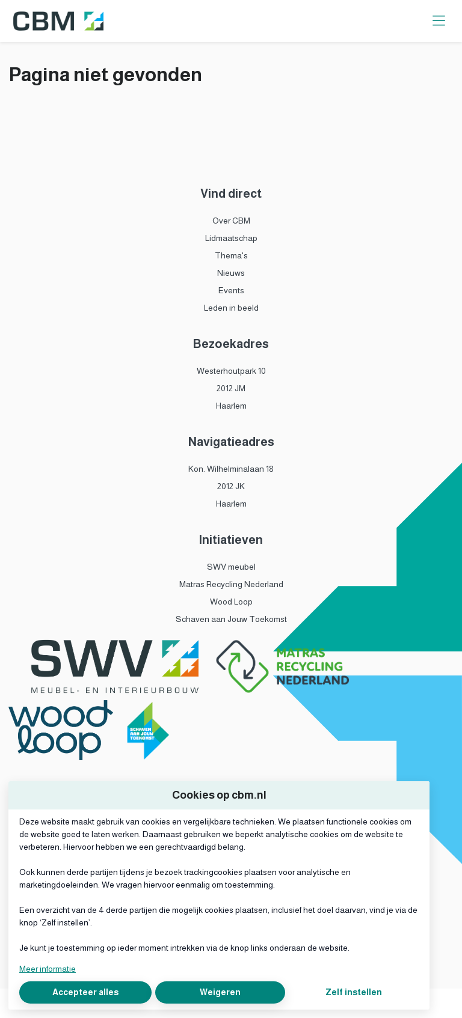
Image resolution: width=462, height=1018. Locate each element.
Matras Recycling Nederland (231, 584)
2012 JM (231, 388)
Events (231, 290)
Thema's (231, 255)
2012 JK (231, 486)
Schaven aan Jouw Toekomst (231, 619)
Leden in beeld (231, 307)
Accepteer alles (85, 992)
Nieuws (231, 273)
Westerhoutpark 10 (231, 371)
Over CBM (231, 220)
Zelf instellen (353, 992)
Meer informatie (47, 969)
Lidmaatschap (231, 238)
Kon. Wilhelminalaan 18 (231, 469)
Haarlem (231, 405)
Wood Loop (231, 601)
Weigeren (220, 992)
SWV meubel (231, 566)
